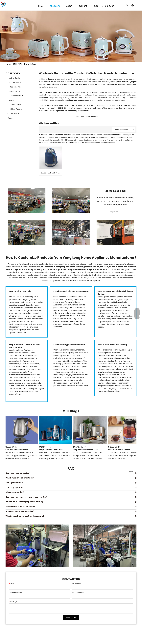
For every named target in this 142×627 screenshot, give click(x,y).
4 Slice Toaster (16, 109)
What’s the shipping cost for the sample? (25, 516)
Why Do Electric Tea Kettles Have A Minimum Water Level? (52, 450)
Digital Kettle (15, 87)
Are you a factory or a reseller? (20, 511)
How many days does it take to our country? (26, 497)
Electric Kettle (14, 78)
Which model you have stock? (20, 478)
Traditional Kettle (17, 95)
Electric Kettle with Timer (50, 173)
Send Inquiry (71, 617)
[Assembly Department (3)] (71, 200)
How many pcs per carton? (18, 473)
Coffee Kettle (15, 82)
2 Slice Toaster (16, 104)
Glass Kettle (15, 91)
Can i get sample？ (14, 482)
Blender (11, 118)
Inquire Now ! (115, 212)
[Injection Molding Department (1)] (115, 232)
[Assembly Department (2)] (26, 200)
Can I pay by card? (14, 487)
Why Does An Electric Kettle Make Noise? (17, 450)
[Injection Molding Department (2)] (71, 232)
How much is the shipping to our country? (25, 501)
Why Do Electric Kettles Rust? (86, 450)
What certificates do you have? (20, 506)
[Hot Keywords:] (127, 5)
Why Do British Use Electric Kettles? (120, 450)
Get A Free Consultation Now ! (87, 116)
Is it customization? (15, 492)
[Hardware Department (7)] (71, 546)
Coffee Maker (13, 113)
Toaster (11, 100)
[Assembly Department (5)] (26, 232)
